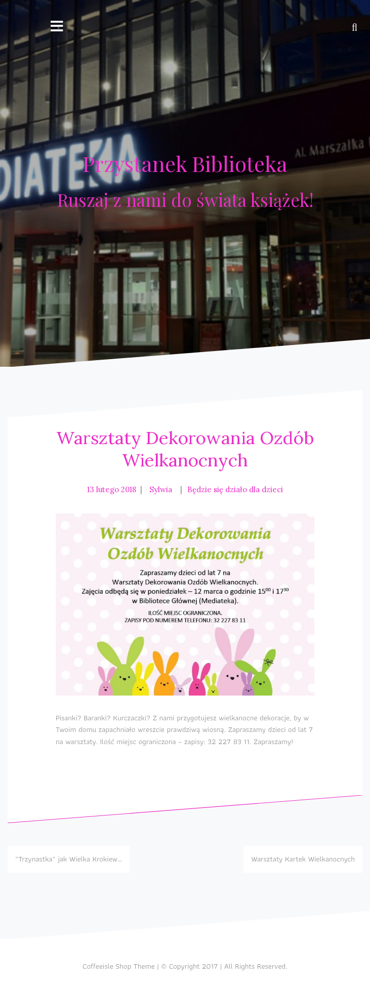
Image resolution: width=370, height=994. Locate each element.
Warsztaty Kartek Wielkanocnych (303, 859)
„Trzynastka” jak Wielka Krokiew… (68, 859)
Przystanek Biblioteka (185, 163)
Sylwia (160, 489)
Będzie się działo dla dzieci (235, 489)
